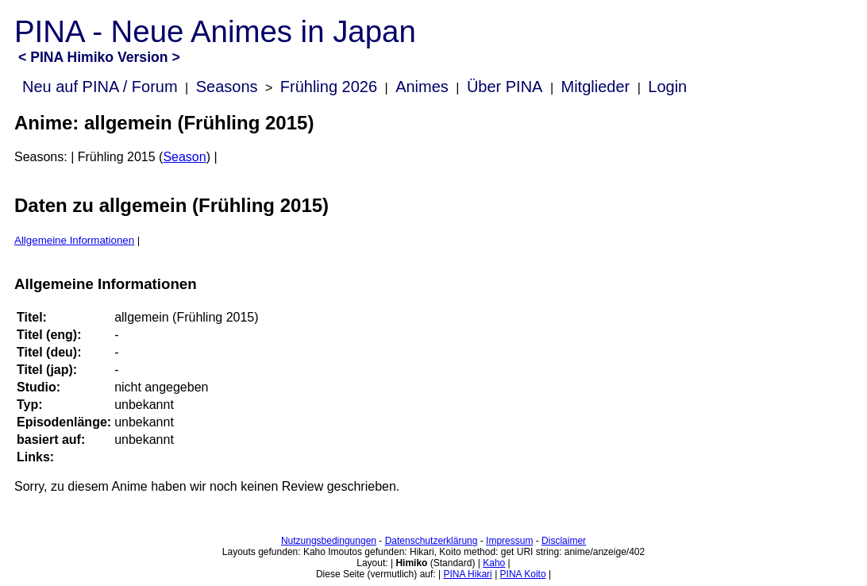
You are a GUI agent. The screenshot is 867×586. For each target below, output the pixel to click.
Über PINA (505, 86)
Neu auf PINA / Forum (100, 86)
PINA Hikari (467, 574)
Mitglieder (595, 86)
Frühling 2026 (328, 86)
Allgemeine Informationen (74, 240)
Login (667, 86)
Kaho (494, 563)
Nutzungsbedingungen (328, 540)
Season (184, 157)
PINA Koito (523, 574)
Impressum (509, 540)
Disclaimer (563, 540)
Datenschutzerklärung (431, 540)
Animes (422, 86)
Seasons (227, 86)
